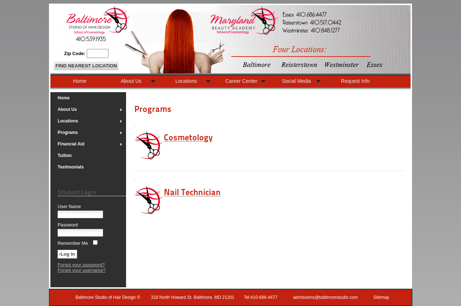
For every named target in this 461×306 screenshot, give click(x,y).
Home (64, 97)
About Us (90, 109)
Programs (90, 132)
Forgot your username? (82, 270)
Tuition (65, 155)
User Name (69, 206)
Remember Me (73, 243)
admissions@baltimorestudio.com (325, 297)
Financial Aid (90, 144)
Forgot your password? (81, 264)
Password (68, 225)
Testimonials (71, 167)
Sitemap (381, 297)
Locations (90, 120)
